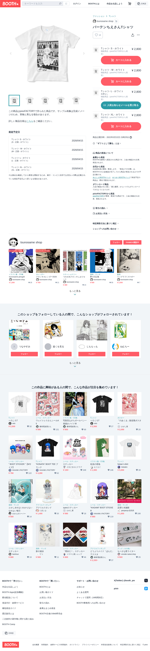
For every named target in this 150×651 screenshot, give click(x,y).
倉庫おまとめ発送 (47, 608)
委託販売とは (8, 613)
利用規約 (44, 645)
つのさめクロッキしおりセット (74, 278)
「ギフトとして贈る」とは (107, 143)
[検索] (60, 4)
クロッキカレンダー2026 (46, 277)
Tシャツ (112, 16)
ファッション (99, 16)
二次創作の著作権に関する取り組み (18, 619)
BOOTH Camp (8, 624)
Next (83, 53)
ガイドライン (75, 645)
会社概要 (35, 645)
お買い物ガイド (46, 592)
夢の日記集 (94, 277)
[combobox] (42, 3)
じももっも (92, 346)
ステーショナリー (70, 274)
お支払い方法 (101, 213)
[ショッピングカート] (129, 3)
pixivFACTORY (98, 196)
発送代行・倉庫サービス (13, 603)
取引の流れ (100, 208)
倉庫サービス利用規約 (58, 645)
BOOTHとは (93, 4)
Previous (11, 53)
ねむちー (124, 346)
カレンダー (40, 274)
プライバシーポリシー (90, 645)
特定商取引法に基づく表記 (104, 223)
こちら (30, 121)
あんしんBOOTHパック (102, 177)
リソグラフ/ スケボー (126, 277)
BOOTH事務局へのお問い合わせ (91, 603)
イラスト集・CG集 (16, 274)
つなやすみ (24, 346)
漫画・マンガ (95, 274)
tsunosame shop (31, 242)
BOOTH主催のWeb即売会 (51, 613)
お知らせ (81, 587)
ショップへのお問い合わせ (104, 229)
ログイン (77, 4)
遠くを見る (58, 346)
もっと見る (75, 365)
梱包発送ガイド (9, 608)
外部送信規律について (109, 645)
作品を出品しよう (114, 4)
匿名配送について (10, 597)
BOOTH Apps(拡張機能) (12, 592)
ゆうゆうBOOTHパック (121, 177)
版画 (118, 274)
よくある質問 (83, 592)
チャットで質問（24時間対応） (91, 597)
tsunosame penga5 (17, 277)
